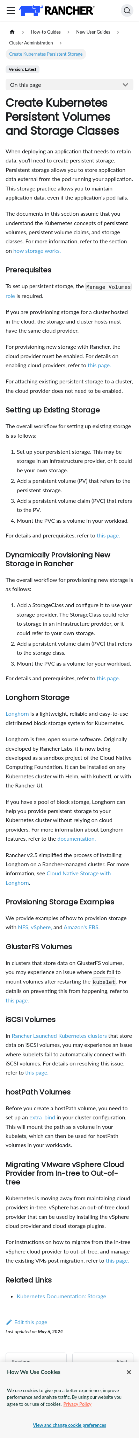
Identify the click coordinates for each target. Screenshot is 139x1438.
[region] (69, 1400)
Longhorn (17, 713)
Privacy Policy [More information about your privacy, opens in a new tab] (78, 1404)
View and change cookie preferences (69, 1425)
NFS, (23, 927)
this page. (99, 365)
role (10, 295)
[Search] (127, 10)
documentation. (76, 838)
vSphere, (41, 927)
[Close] (129, 1372)
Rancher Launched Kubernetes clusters (59, 1035)
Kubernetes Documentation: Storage (61, 1296)
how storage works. (37, 250)
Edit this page (26, 1322)
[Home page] (12, 32)
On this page (25, 84)
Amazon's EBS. (82, 927)
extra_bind (42, 1117)
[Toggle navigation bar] (11, 10)
